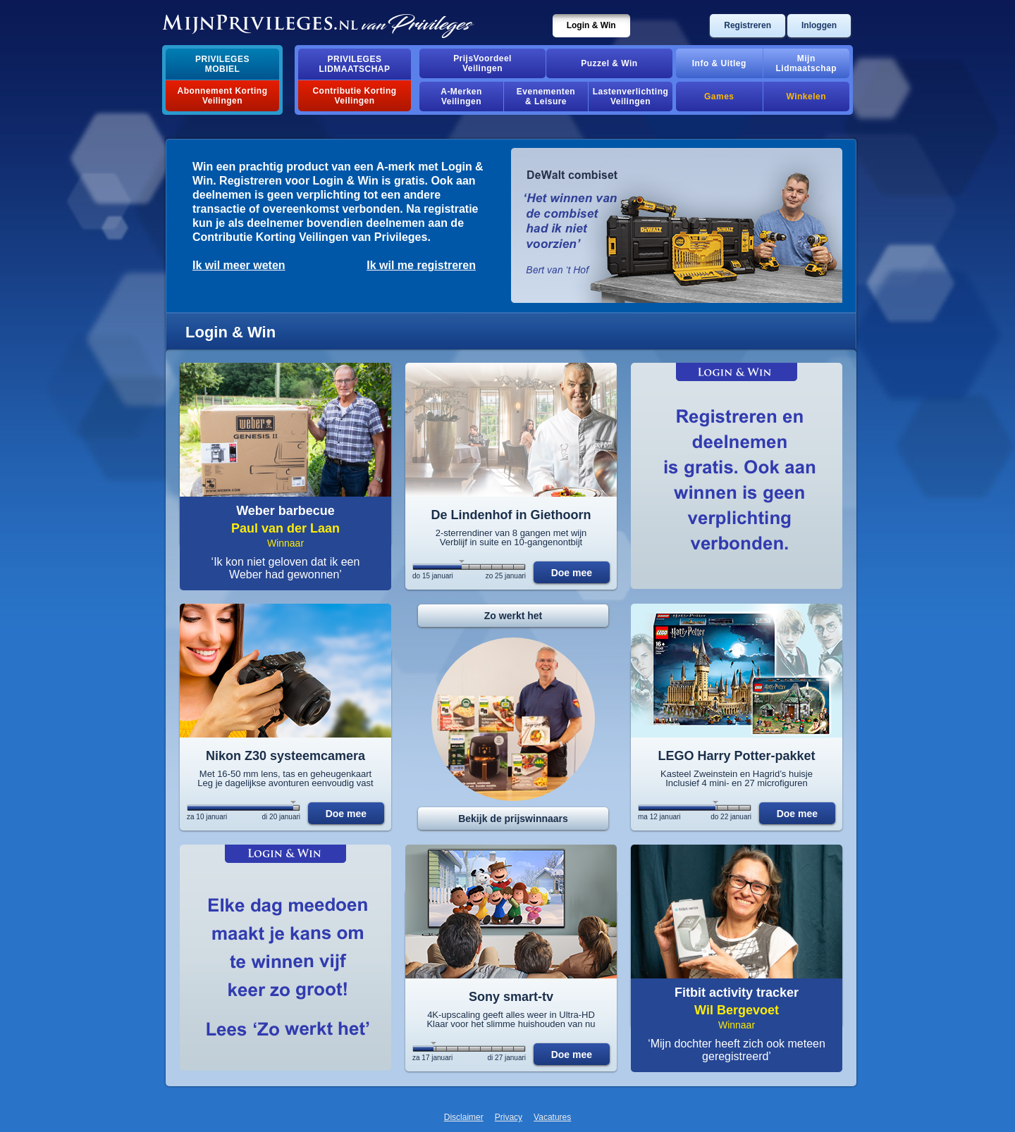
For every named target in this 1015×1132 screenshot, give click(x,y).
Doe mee (571, 572)
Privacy (508, 1117)
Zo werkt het (513, 615)
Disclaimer (464, 1117)
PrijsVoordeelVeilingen (482, 63)
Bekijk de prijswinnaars (513, 818)
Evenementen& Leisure (546, 96)
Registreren (747, 25)
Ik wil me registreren (421, 265)
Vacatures (552, 1117)
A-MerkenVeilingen (461, 96)
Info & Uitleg (719, 63)
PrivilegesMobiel (222, 64)
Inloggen (819, 25)
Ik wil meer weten (238, 265)
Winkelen (806, 96)
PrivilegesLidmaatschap (354, 64)
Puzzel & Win (609, 63)
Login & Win (591, 25)
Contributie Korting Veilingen (354, 96)
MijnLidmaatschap (806, 63)
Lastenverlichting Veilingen (631, 96)
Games (719, 96)
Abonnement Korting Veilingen (223, 96)
